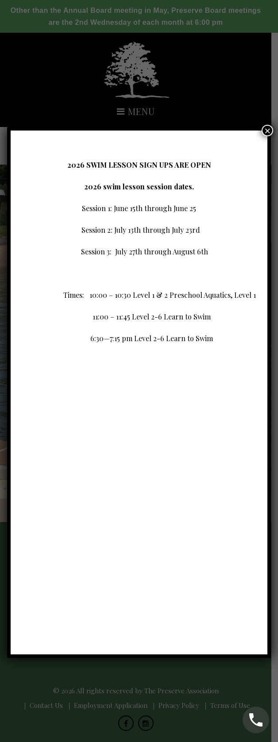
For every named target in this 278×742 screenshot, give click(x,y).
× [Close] (267, 185)
